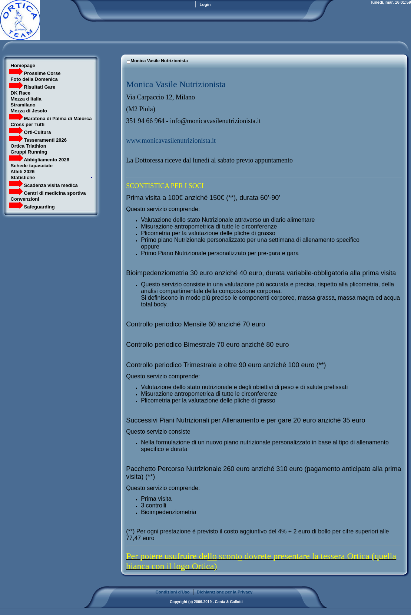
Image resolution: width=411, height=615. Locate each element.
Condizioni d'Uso (173, 592)
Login (205, 4)
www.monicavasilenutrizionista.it (171, 140)
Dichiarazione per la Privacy (225, 592)
